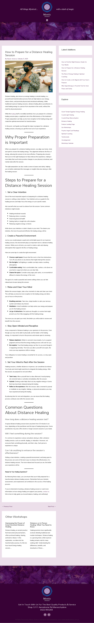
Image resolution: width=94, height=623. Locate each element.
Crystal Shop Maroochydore (70, 117)
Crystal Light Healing (68, 114)
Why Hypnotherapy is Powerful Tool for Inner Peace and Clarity (74, 86)
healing (13, 113)
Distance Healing (67, 120)
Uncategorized (66, 138)
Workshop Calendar (68, 141)
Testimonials (65, 135)
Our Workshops (66, 126)
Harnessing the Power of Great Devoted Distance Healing (15, 525)
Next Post (52, 506)
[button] (47, 20)
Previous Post (7, 506)
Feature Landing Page (68, 123)
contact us (46, 491)
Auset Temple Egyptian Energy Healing (73, 111)
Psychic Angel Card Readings (70, 129)
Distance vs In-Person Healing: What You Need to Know (40, 525)
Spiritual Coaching (67, 132)
